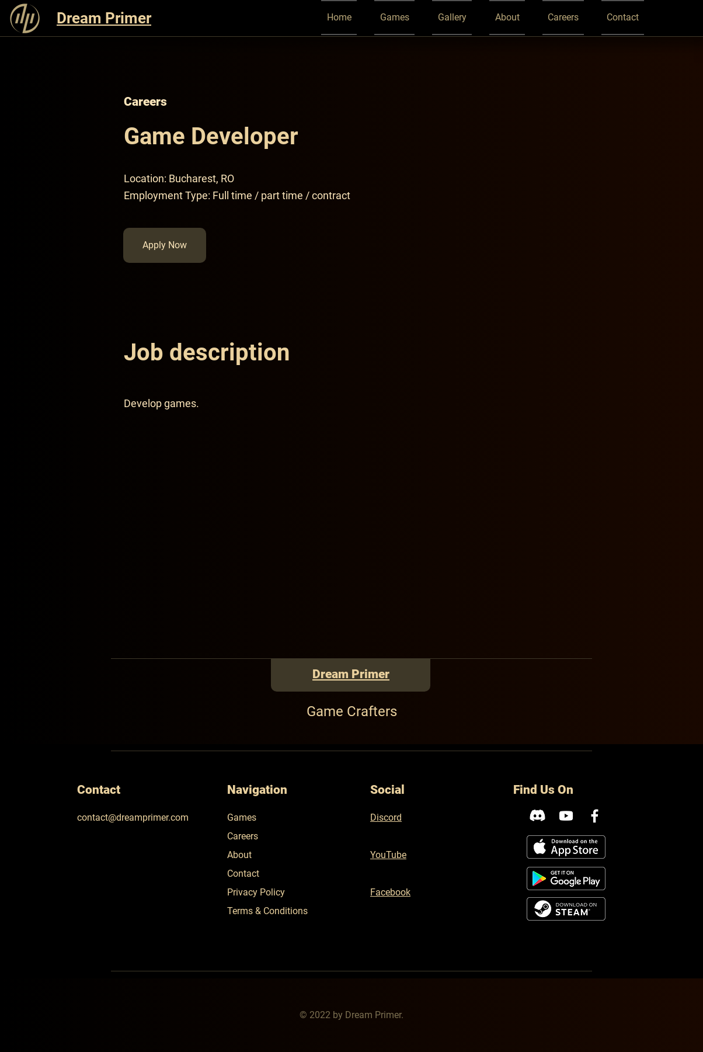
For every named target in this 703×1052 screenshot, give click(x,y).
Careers (242, 836)
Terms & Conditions (267, 910)
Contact (243, 873)
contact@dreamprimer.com (133, 817)
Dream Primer (104, 18)
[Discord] (537, 815)
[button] (394, 17)
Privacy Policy (256, 892)
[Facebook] (594, 815)
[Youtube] (566, 815)
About (239, 854)
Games (241, 817)
